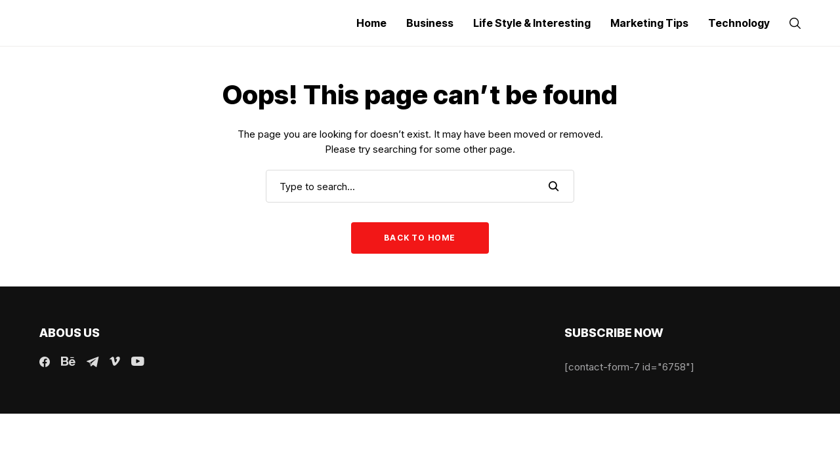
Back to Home (419, 238)
